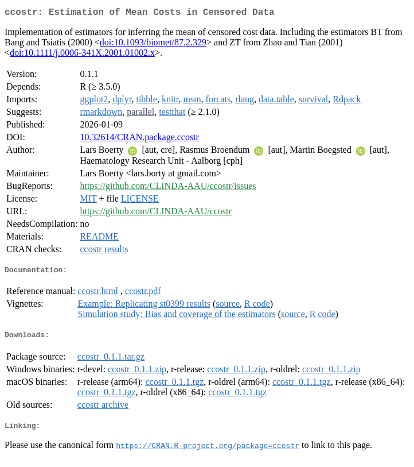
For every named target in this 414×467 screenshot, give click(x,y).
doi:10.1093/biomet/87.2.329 (153, 44)
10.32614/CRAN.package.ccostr (139, 139)
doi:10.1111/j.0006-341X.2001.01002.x (82, 55)
